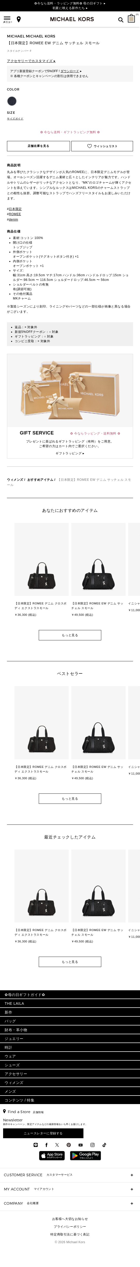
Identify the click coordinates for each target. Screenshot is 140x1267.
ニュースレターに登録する (43, 1133)
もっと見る (70, 635)
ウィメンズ (15, 480)
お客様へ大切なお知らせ (70, 1219)
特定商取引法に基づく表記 (69, 1234)
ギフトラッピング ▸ (70, 453)
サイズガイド (15, 118)
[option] (41, 574)
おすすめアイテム (40, 480)
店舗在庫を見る (39, 145)
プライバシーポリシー (70, 1226)
